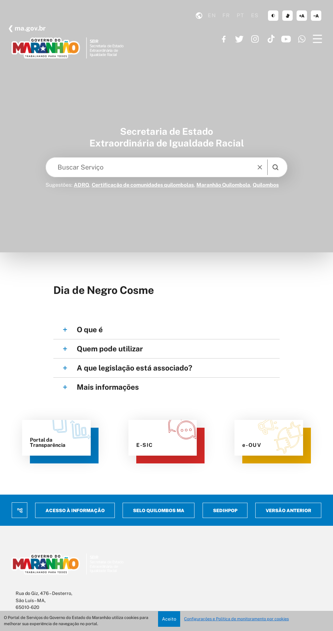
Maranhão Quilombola (223, 185)
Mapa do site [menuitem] (19, 510)
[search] (275, 167)
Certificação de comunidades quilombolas (143, 185)
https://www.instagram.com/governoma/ (255, 39)
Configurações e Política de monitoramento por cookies (236, 618)
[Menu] (317, 39)
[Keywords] (151, 167)
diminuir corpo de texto (316, 15)
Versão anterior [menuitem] (288, 510)
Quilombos (266, 185)
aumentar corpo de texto (302, 15)
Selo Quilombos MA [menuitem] (158, 510)
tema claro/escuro (273, 15)
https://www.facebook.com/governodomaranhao (224, 39)
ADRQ (81, 185)
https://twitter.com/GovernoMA (239, 39)
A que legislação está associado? (134, 367)
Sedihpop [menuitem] (225, 510)
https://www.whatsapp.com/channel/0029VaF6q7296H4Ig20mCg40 (302, 39)
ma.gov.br (29, 28)
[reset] (260, 167)
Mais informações (108, 387)
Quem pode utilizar (110, 348)
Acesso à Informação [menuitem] (75, 510)
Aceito (169, 619)
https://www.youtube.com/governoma (286, 39)
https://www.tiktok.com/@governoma (270, 39)
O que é (90, 329)
